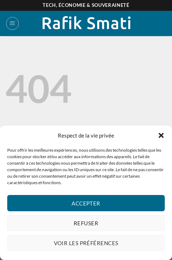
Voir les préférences (86, 243)
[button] (161, 135)
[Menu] (12, 23)
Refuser (86, 223)
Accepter (86, 203)
